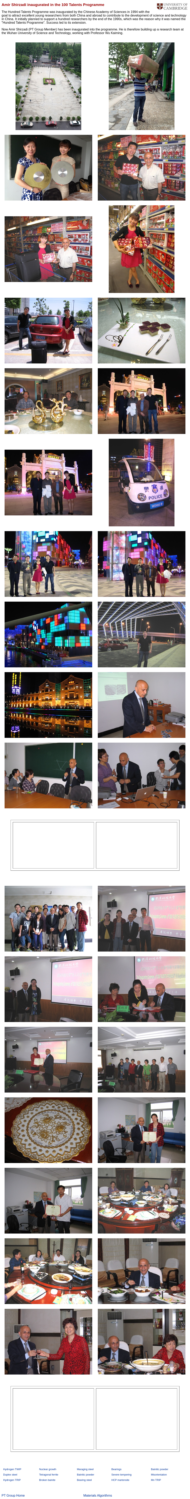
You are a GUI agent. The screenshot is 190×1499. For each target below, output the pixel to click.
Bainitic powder (159, 1469)
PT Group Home (13, 1495)
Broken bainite (47, 1479)
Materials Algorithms (97, 1495)
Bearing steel (84, 1479)
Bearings (116, 1469)
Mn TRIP (156, 1479)
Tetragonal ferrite (48, 1474)
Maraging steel (85, 1469)
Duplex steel (10, 1474)
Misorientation (159, 1474)
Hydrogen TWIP (12, 1469)
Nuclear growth (47, 1469)
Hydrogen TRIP (12, 1479)
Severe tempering (121, 1474)
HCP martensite (120, 1479)
